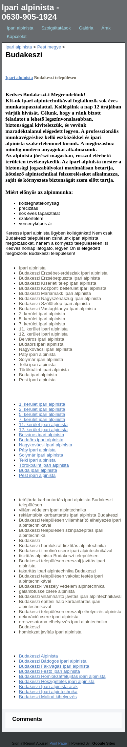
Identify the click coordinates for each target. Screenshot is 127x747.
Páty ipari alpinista (37, 449)
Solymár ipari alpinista (41, 455)
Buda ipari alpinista (38, 470)
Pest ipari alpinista (37, 475)
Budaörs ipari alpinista (41, 439)
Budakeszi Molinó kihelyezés (48, 696)
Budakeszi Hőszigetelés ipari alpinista (56, 681)
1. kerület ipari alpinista (42, 404)
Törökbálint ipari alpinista (44, 465)
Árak (105, 28)
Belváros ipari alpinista (41, 434)
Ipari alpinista (20, 28)
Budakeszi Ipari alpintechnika (48, 691)
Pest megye (49, 46)
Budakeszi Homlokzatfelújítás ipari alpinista (62, 676)
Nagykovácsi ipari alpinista (45, 444)
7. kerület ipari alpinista (42, 419)
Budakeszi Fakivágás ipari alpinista (54, 666)
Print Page (58, 743)
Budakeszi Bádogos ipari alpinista (52, 661)
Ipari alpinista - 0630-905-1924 (30, 12)
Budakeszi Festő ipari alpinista (49, 671)
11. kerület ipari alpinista (43, 424)
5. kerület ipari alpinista (42, 414)
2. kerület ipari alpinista (42, 409)
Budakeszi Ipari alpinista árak (48, 686)
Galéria (86, 28)
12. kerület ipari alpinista (43, 429)
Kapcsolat (17, 36)
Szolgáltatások (56, 28)
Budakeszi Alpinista (38, 656)
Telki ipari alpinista (37, 460)
